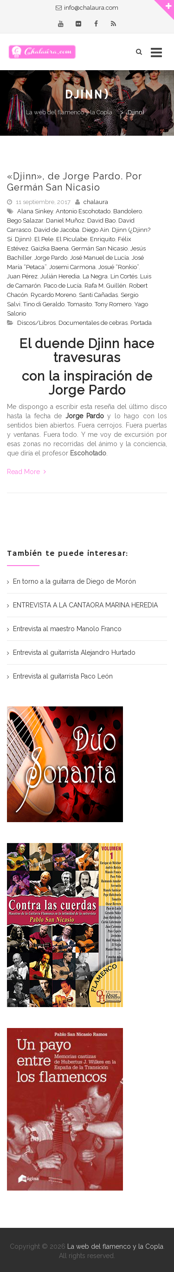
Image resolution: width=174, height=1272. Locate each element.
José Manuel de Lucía (99, 257)
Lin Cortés (123, 276)
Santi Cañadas (98, 294)
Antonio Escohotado (83, 211)
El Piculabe (71, 239)
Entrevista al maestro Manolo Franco (67, 629)
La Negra (95, 276)
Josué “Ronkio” (118, 267)
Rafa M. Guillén (105, 285)
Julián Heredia (60, 276)
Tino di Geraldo (43, 304)
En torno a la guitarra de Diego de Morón (74, 581)
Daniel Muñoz (65, 220)
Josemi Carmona (72, 267)
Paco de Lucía (63, 285)
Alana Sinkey (35, 211)
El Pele (43, 239)
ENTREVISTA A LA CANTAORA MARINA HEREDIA (85, 605)
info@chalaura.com (91, 7)
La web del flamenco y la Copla (115, 1246)
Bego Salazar (25, 220)
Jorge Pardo (50, 257)
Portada (141, 322)
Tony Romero (113, 304)
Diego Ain (95, 229)
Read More (26, 471)
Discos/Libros (36, 322)
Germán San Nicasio (99, 248)
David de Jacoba (56, 229)
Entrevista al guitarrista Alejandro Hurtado (74, 652)
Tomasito (79, 304)
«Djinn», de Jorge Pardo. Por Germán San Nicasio (74, 182)
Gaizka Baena (50, 248)
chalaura (96, 201)
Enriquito (102, 239)
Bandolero (127, 211)
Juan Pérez (22, 276)
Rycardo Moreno (53, 294)
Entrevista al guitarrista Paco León (63, 676)
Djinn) (23, 239)
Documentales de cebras (93, 322)
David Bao (101, 220)
